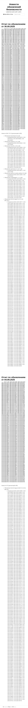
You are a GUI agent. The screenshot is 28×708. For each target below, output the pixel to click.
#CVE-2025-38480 (13, 454)
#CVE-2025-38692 (16, 72)
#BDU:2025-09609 (5, 394)
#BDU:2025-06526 (13, 383)
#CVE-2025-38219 (13, 430)
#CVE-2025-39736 (16, 95)
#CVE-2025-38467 (21, 451)
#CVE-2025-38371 (13, 440)
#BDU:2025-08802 (13, 385)
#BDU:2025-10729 (8, 39)
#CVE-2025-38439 (21, 446)
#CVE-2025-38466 (13, 451)
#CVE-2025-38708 (8, 77)
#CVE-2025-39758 (8, 100)
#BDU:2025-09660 (5, 399)
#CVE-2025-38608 (8, 58)
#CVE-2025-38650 (8, 66)
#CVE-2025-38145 (21, 421)
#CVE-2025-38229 (5, 431)
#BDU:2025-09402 (8, 36)
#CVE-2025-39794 (16, 106)
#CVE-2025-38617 (16, 60)
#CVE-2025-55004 (8, 126)
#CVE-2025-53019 (16, 125)
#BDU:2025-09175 (5, 390)
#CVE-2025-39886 (16, 123)
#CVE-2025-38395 (5, 443)
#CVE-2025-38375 (21, 440)
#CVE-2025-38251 (5, 433)
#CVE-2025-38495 (13, 456)
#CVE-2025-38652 (16, 66)
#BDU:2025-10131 (5, 403)
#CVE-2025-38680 (5, 471)
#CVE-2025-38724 (16, 80)
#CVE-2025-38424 (21, 445)
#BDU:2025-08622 (13, 384)
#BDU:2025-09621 (21, 395)
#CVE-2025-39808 (16, 108)
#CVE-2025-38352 (21, 439)
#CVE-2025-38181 (21, 425)
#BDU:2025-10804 (21, 412)
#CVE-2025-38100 (5, 418)
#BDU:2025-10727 (16, 38)
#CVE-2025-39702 (16, 89)
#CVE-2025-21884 (8, 49)
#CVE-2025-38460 (21, 448)
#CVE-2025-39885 (8, 123)
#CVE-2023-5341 (7, 48)
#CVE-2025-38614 (16, 59)
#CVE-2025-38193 (5, 427)
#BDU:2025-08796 (5, 385)
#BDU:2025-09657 (13, 398)
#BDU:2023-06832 (16, 32)
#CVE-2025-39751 (16, 98)
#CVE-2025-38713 (8, 78)
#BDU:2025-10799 (21, 411)
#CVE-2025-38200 (5, 428)
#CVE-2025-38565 (21, 462)
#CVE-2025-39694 (8, 88)
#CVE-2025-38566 (8, 53)
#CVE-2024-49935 (13, 414)
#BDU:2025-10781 (21, 409)
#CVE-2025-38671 (13, 470)
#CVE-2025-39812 (8, 109)
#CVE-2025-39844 (16, 115)
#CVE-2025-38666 (21, 469)
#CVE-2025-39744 (16, 97)
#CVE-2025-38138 (5, 421)
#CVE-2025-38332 (21, 436)
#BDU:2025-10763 (21, 406)
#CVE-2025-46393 (16, 124)
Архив (5, 14)
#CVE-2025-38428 (5, 446)
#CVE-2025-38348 (13, 439)
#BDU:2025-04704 (5, 383)
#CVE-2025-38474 (5, 453)
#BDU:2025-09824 (5, 402)
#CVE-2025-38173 (13, 424)
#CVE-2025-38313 (21, 434)
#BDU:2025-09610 (13, 394)
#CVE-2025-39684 (16, 85)
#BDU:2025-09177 (21, 390)
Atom (11, 14)
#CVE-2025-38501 (16, 49)
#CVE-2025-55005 (16, 126)
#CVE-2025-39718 (8, 93)
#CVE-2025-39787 (16, 105)
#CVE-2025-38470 (13, 452)
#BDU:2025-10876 (16, 41)
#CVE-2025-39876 (16, 121)
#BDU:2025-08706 (21, 384)
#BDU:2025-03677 (8, 34)
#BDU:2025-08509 (5, 384)
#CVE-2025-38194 (13, 427)
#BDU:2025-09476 (16, 36)
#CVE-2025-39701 (8, 89)
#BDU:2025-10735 (21, 404)
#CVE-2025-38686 (8, 71)
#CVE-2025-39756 (16, 99)
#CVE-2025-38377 (5, 441)
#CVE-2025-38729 (16, 81)
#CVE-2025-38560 (16, 51)
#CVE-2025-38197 (21, 427)
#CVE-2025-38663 (5, 469)
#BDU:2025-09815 (21, 400)
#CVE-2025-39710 (13, 480)
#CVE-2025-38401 (21, 443)
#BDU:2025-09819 (21, 401)
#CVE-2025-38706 (16, 76)
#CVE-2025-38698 (16, 74)
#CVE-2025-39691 (8, 87)
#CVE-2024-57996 (21, 414)
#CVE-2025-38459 (13, 448)
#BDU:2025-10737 (5, 405)
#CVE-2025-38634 (16, 63)
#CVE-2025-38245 (13, 432)
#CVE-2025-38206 (5, 429)
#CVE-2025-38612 (8, 59)
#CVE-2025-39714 (8, 92)
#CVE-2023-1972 (15, 47)
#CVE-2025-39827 (8, 112)
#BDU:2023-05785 (16, 29)
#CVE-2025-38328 (13, 436)
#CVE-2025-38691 (8, 72)
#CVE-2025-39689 (13, 479)
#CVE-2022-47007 (15, 44)
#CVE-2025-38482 (5, 455)
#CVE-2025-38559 (8, 51)
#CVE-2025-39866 (16, 120)
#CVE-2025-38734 (16, 82)
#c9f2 (8, 381)
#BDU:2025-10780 (13, 409)
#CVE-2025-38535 (13, 459)
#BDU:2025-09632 (13, 397)
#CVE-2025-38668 (5, 470)
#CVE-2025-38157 (5, 423)
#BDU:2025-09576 (21, 393)
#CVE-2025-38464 (21, 449)
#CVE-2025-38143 (13, 421)
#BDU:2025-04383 (21, 381)
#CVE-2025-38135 (13, 420)
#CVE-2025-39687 (16, 86)
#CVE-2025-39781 (16, 104)
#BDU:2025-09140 (5, 389)
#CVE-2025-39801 (8, 108)
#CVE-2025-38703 (8, 76)
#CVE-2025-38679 (16, 69)
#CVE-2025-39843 (8, 115)
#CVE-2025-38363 (5, 440)
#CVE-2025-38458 (5, 448)
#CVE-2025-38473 (21, 452)
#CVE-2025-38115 (5, 420)
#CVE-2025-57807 (16, 128)
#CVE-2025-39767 (8, 102)
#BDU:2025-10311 (21, 403)
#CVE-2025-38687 (16, 71)
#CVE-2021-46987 (13, 413)
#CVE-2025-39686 (8, 86)
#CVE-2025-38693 (21, 472)
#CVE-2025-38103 (21, 418)
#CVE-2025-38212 (21, 429)
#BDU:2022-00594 (17, 28)
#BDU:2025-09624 (5, 396)
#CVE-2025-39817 (8, 110)
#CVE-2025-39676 (5, 479)
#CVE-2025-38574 (16, 54)
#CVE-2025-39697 (16, 88)
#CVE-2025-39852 (16, 117)
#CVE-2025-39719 (16, 93)
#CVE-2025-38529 (21, 458)
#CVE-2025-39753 (8, 99)
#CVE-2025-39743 (8, 97)
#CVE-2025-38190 (21, 426)
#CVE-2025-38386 (13, 441)
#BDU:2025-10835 (8, 40)
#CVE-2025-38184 (5, 426)
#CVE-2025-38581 (8, 56)
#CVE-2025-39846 (8, 116)
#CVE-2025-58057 (8, 129)
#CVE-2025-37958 (21, 415)
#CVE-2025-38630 (8, 63)
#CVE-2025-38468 (5, 452)
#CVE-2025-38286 (21, 433)
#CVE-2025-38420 (13, 445)
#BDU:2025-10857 (16, 40)
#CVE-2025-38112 (21, 419)
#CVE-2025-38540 (13, 460)
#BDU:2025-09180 (21, 391)
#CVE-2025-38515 (5, 458)
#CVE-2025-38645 (8, 65)
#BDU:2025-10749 (13, 406)
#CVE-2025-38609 (16, 58)
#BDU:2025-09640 (5, 398)
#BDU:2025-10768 (5, 407)
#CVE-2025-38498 (5, 457)
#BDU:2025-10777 (21, 408)
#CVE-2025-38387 (21, 441)
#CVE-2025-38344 (5, 438)
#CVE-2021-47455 (21, 413)
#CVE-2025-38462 (13, 449)
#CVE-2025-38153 (21, 422)
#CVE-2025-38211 (13, 429)
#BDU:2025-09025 (13, 387)
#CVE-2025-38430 (13, 446)
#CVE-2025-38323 (13, 435)
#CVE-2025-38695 (16, 73)
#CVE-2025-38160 (13, 423)
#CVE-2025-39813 (16, 109)
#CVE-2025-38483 (13, 455)
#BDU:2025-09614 (21, 394)
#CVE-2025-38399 (13, 443)
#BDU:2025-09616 (5, 395)
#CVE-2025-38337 (13, 437)
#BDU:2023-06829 (16, 31)
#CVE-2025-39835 (8, 113)
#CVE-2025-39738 (8, 96)
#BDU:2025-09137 (21, 388)
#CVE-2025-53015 (8, 125)
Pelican (9, 706)
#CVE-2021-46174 (8, 43)
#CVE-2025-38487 (21, 455)
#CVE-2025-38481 (21, 454)
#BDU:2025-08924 (21, 386)
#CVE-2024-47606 (15, 48)
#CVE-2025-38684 (16, 70)
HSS (13, 706)
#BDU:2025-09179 (13, 391)
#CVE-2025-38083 (5, 416)
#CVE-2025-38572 (8, 54)
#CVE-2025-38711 (16, 77)
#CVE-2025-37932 (13, 415)
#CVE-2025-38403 (5, 444)
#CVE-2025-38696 (21, 473)
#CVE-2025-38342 (21, 437)
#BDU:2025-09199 (5, 393)
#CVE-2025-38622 (16, 61)
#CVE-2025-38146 (5, 422)
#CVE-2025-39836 (16, 113)
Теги (8, 14)
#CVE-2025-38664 (13, 469)
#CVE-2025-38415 (21, 444)
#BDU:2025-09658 (21, 398)
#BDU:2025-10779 (5, 409)
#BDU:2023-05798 (8, 30)
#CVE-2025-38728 (8, 81)
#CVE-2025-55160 (8, 127)
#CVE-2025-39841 (16, 114)
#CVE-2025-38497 (21, 456)
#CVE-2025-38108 (5, 419)
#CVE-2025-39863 (16, 119)
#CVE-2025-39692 (16, 87)
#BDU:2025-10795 (5, 411)
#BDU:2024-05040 (8, 33)
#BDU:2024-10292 (16, 33)
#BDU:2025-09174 (21, 389)
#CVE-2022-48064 (8, 47)
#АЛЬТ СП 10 (7, 28)
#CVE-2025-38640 (16, 64)
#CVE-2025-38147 (13, 422)
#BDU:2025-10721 (8, 37)
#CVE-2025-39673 (8, 83)
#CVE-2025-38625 (16, 62)
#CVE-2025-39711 (8, 91)
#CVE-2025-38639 (8, 64)
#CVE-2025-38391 (13, 442)
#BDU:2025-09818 (13, 401)
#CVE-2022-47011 (16, 45)
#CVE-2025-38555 (16, 50)
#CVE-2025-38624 (8, 62)
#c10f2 (11, 28)
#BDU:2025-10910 (8, 42)
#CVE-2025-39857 (16, 118)
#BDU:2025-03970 (16, 34)
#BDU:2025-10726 (8, 38)
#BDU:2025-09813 (5, 400)
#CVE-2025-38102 (13, 418)
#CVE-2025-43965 (8, 124)
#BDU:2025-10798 (13, 411)
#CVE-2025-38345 (13, 438)
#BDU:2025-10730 (16, 39)
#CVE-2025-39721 (8, 94)
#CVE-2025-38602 (16, 57)
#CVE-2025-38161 (21, 423)
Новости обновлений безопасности (14, 7)
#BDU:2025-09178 (5, 391)
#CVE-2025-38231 (21, 431)
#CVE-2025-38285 (13, 433)
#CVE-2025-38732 (8, 82)
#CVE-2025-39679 (8, 84)
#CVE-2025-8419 (15, 129)
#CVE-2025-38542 (21, 460)
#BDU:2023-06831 (8, 32)
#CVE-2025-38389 (5, 442)
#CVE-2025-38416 (5, 445)
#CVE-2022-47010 (8, 45)
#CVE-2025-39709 (16, 90)
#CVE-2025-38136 (21, 420)
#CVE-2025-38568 (16, 53)
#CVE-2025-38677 (8, 69)
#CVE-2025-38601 (8, 57)
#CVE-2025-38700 (8, 75)
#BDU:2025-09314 (13, 393)
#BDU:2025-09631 (5, 397)
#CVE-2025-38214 (5, 430)
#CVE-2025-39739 (16, 96)
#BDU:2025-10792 (13, 410)
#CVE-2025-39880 (8, 122)
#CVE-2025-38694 (8, 73)
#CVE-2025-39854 (8, 118)
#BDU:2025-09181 (5, 392)
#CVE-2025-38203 (13, 428)
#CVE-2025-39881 (16, 122)
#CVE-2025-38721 (21, 477)
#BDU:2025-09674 (13, 399)
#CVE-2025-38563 (16, 52)
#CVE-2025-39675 (16, 83)
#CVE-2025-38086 (13, 416)
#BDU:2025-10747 (5, 406)
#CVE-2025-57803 (8, 128)
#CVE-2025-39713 (21, 480)
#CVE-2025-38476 (13, 453)
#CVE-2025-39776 (8, 104)
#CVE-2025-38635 (21, 467)
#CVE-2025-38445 (5, 447)
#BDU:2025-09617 (13, 395)
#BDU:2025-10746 (21, 405)
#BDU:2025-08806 (5, 386)
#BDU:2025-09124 (5, 388)
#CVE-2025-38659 (8, 67)
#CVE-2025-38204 (21, 428)
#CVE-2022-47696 (16, 46)
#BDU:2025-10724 (16, 37)
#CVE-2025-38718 (16, 79)
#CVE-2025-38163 (5, 424)
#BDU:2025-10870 (5, 413)
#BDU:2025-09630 (21, 396)
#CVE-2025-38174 (21, 424)
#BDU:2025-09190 (21, 392)
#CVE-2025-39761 (8, 101)
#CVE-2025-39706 (8, 90)
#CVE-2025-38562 (8, 52)
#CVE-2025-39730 (21, 481)
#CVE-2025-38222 (21, 430)
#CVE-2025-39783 (8, 105)
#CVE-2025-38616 (8, 60)
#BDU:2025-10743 (13, 405)
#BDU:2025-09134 (13, 388)
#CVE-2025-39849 (8, 117)
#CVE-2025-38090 (21, 416)
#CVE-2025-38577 (8, 55)
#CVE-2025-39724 (16, 94)
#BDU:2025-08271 (21, 383)
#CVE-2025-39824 (8, 111)
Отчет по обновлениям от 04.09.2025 (13, 378)
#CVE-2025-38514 (21, 457)
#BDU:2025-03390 (13, 381)
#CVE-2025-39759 (16, 100)
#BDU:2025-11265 (16, 42)
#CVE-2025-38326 (5, 436)
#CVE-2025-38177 (5, 425)
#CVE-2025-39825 (16, 111)
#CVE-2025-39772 (16, 102)
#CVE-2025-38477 (21, 453)
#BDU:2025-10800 (5, 412)
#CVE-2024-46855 (5, 414)
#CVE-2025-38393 (21, 442)
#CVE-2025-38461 (5, 449)
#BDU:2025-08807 (13, 386)
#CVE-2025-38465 (5, 451)
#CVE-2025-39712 (16, 91)
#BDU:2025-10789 (5, 410)
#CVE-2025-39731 (8, 95)
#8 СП (5, 381)
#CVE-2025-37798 (5, 415)
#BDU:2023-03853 (8, 29)
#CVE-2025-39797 (8, 107)
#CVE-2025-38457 (21, 447)
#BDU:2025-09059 (21, 387)
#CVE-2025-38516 (13, 458)
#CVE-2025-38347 (5, 439)
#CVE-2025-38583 (16, 56)
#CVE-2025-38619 (8, 61)
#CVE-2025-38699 (21, 474)
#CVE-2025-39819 (16, 110)
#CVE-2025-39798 (16, 107)
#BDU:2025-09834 (13, 402)
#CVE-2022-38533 (16, 43)
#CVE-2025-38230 (13, 431)
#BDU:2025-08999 (5, 387)
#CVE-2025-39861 (8, 119)
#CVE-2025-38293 (5, 434)
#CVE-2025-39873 (8, 121)
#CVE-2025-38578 (16, 55)
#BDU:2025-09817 (5, 401)
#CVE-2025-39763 (16, 101)
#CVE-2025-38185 (13, 426)
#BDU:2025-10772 (21, 407)
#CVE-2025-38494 (5, 456)
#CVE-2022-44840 (7, 44)
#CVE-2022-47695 (8, 46)
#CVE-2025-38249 (21, 432)
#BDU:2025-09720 (21, 399)
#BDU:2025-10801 (13, 412)
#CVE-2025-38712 (5, 476)
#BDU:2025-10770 (13, 407)
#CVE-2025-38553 (8, 50)
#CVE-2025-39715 (16, 92)
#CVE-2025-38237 (5, 432)
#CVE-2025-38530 (5, 459)
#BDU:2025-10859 (8, 41)
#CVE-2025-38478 (5, 454)
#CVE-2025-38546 (5, 461)
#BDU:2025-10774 (13, 408)
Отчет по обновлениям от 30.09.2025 (13, 25)
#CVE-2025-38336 (5, 437)
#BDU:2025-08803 (21, 385)
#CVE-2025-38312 (13, 434)
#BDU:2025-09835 (21, 402)
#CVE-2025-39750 (8, 98)
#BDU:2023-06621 (8, 31)
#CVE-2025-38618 (21, 466)
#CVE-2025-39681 (16, 84)
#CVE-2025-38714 (16, 78)
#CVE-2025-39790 (8, 106)
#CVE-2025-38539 (5, 460)
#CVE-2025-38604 (13, 465)
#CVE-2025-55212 (16, 127)
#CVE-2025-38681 (8, 70)
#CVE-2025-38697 (8, 74)
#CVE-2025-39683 (8, 85)
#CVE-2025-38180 (13, 425)
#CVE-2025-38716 (8, 79)
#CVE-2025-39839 (8, 114)
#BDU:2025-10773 (5, 408)
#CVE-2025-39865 (8, 120)
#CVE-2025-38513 (13, 457)
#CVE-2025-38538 (21, 459)
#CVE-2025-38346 (21, 438)
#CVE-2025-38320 (5, 435)
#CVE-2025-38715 (5, 477)
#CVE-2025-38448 (13, 447)
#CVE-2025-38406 (13, 444)
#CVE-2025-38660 (16, 67)
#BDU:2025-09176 (13, 390)
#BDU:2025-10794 (21, 410)
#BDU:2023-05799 (16, 30)
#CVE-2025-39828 (16, 112)
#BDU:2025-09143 (13, 389)
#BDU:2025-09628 (13, 396)
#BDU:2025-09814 (13, 400)
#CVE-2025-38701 (16, 75)
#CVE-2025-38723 (8, 80)
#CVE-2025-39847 (16, 116)
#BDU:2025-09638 (21, 397)
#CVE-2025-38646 (16, 65)
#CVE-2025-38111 (13, 419)
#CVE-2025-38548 (13, 461)
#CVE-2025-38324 (21, 435)
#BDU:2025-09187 (13, 392)
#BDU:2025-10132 (13, 403)
